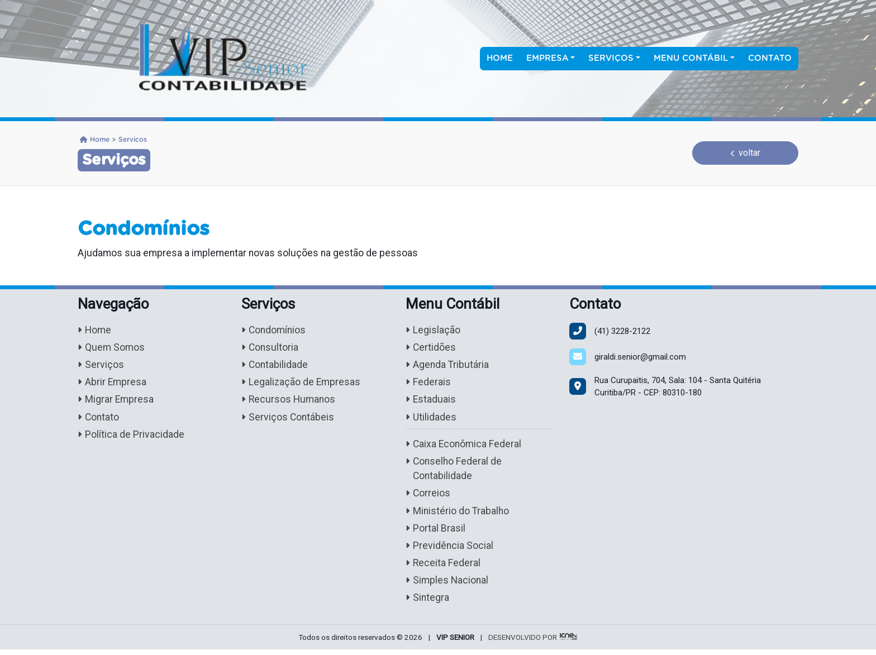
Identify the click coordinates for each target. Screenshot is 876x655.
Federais (428, 383)
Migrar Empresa (116, 401)
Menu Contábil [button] (691, 58)
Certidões (431, 348)
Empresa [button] (547, 58)
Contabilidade (275, 365)
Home (500, 58)
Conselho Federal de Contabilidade (454, 471)
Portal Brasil (435, 532)
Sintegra (428, 603)
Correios (428, 497)
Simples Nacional (448, 585)
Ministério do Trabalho (458, 514)
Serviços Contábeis (288, 419)
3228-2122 (622, 331)
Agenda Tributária (448, 365)
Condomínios (274, 330)
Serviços (101, 365)
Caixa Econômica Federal (464, 446)
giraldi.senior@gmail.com (640, 357)
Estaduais (431, 401)
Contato (770, 58)
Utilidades (431, 419)
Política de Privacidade (131, 437)
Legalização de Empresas (301, 383)
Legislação (433, 330)
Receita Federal (443, 567)
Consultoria (270, 348)
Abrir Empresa (112, 383)
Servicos (132, 139)
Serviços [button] (611, 58)
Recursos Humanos (289, 401)
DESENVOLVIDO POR (522, 642)
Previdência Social (450, 550)
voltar (745, 152)
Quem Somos (112, 348)
